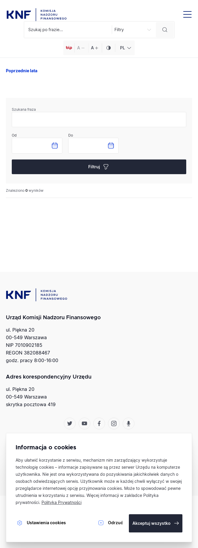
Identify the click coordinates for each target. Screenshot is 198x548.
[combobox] (124, 47)
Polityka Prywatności (61, 502)
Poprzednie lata (21, 70)
